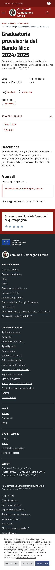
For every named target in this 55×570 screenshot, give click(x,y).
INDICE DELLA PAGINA (27, 116)
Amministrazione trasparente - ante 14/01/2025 (26, 311)
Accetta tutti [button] (42, 563)
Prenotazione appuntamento (16, 514)
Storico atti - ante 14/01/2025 (17, 316)
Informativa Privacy (11, 519)
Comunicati (7, 418)
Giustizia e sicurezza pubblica (15, 369)
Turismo (5, 393)
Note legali (7, 523)
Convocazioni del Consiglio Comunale (20, 302)
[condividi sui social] (9, 92)
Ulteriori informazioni (26, 557)
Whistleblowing (9, 533)
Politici (5, 283)
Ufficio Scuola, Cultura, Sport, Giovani (24, 188)
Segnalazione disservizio (13, 509)
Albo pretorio (8, 307)
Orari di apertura (9, 500)
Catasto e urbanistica (12, 355)
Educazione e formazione (14, 365)
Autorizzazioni (8, 351)
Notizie (5, 413)
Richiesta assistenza (12, 505)
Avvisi (4, 423)
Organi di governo (10, 269)
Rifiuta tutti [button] (27, 563)
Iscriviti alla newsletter (13, 448)
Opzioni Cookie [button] (11, 563)
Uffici (4, 279)
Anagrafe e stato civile (13, 341)
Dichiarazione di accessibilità (15, 528)
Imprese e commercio (12, 374)
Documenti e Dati (10, 293)
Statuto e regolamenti (12, 297)
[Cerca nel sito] (47, 12)
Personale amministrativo (14, 288)
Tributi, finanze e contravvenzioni (18, 388)
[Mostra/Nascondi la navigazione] (3, 12)
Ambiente (6, 337)
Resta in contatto (10, 453)
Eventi (5, 443)
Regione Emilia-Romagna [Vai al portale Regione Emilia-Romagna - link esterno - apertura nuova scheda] (13, 3)
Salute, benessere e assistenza (17, 383)
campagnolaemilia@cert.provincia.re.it (25, 485)
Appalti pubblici (9, 346)
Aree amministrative (12, 274)
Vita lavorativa (9, 397)
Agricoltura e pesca (11, 332)
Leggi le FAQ (8, 495)
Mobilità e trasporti (11, 379)
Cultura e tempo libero (12, 360)
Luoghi (5, 439)
